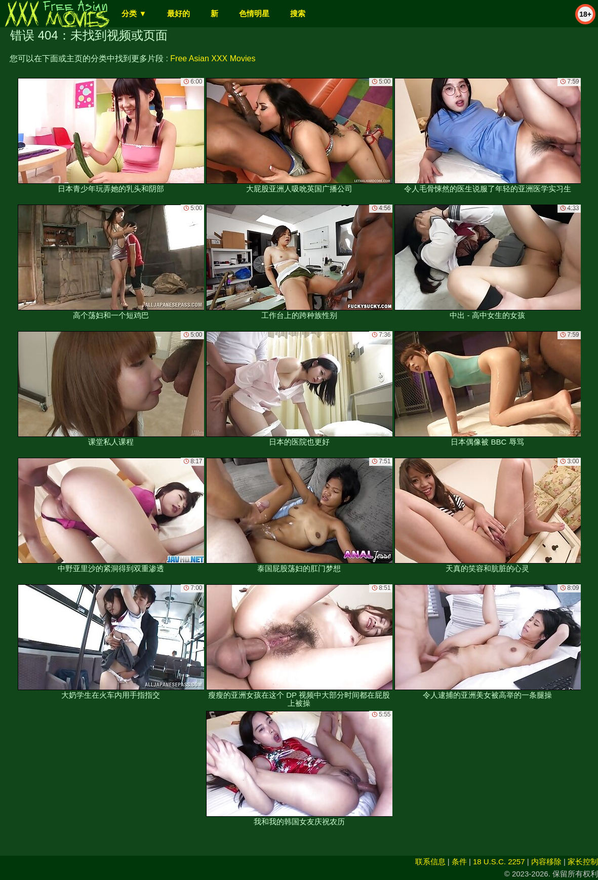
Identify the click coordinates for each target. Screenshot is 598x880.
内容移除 (546, 861)
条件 (459, 861)
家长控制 (583, 861)
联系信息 (430, 861)
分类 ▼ (134, 13)
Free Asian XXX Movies (212, 58)
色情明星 (254, 13)
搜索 (297, 13)
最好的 (178, 13)
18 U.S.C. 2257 (499, 861)
